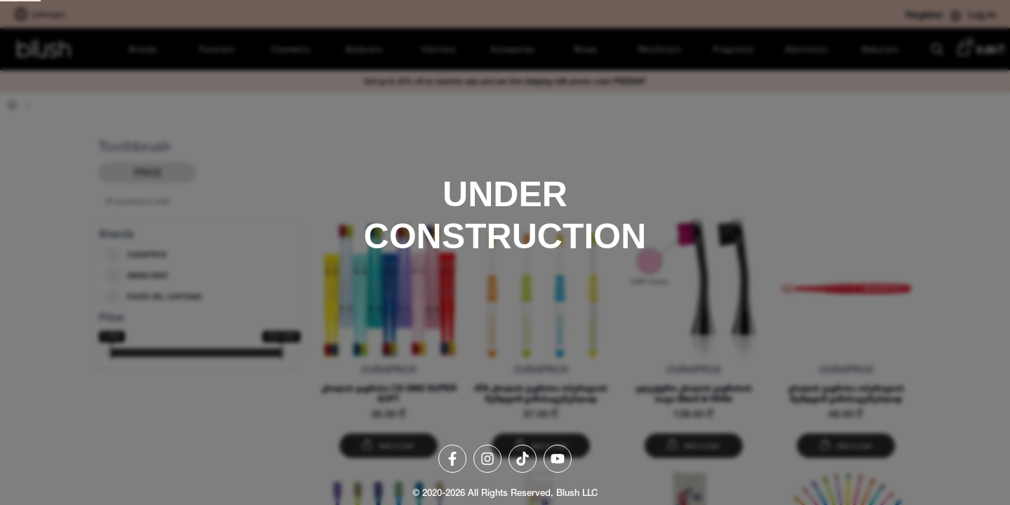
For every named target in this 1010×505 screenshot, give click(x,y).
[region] (505, 252)
